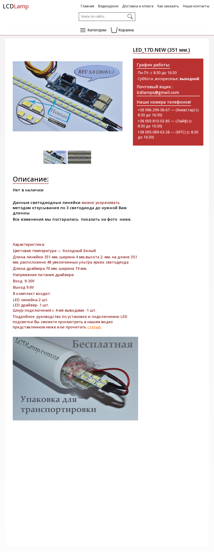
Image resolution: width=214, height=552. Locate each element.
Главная (87, 6)
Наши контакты (196, 6)
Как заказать (168, 6)
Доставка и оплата (137, 6)
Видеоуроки (108, 6)
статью (94, 326)
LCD (16, 6)
